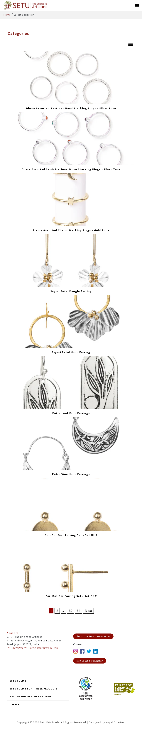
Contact (13, 633)
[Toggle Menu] (137, 5)
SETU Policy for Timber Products (33, 688)
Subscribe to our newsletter (93, 636)
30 (71, 611)
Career (14, 704)
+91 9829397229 (17, 648)
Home (7, 14)
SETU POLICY (18, 680)
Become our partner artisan (30, 696)
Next (88, 611)
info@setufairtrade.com (44, 648)
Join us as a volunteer (90, 660)
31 (79, 611)
